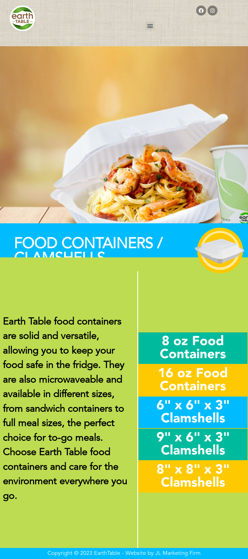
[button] (150, 25)
